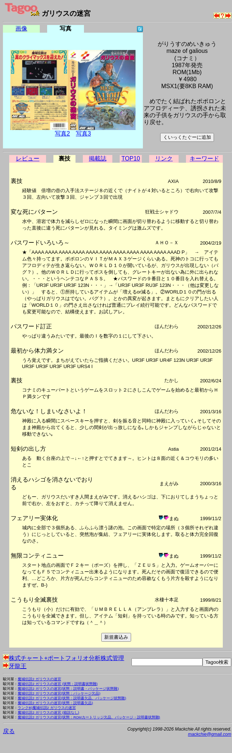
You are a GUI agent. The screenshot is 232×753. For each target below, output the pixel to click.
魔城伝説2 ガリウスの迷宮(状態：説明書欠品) (55, 703)
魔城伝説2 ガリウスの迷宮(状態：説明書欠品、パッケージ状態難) (72, 698)
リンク (164, 158)
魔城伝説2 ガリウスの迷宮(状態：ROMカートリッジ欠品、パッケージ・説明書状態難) (89, 717)
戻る (9, 731)
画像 (21, 28)
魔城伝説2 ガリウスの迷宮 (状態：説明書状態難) (58, 684)
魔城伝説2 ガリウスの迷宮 (39, 679)
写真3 (83, 133)
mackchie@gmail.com (209, 734)
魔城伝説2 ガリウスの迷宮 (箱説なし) (48, 712)
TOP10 (131, 158)
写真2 (62, 133)
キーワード (204, 158)
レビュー (27, 158)
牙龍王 (15, 666)
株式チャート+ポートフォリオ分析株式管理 (63, 658)
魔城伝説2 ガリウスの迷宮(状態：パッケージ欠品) (59, 693)
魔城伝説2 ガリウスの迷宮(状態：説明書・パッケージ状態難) (68, 689)
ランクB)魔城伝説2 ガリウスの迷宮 (47, 708)
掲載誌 (97, 158)
